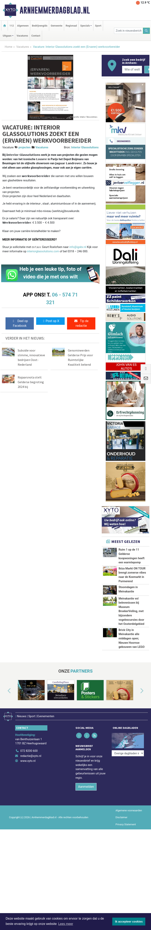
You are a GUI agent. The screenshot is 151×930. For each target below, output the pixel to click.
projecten (24, 147)
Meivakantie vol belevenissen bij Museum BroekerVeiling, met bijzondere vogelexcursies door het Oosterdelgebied (131, 611)
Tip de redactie (81, 323)
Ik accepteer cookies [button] (129, 921)
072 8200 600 (29, 796)
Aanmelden (86, 832)
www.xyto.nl (27, 806)
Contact (35, 35)
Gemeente (56, 25)
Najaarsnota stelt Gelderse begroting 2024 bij (31, 382)
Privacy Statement (126, 869)
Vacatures (22, 35)
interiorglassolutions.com (43, 251)
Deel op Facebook (20, 323)
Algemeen (23, 25)
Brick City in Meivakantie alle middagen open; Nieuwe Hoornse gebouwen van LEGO (132, 664)
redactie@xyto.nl (30, 801)
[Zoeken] (146, 31)
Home (8, 47)
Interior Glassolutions (85, 147)
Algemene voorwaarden (129, 855)
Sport (98, 25)
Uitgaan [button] (7, 35)
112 (11, 25)
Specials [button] (85, 25)
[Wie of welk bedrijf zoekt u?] (132, 69)
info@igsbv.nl (77, 247)
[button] (4, 738)
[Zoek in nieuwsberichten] (128, 31)
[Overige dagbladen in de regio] (128, 788)
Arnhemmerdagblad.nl (55, 10)
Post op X (50, 321)
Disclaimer (121, 862)
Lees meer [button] (65, 923)
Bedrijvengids (39, 25)
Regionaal (71, 25)
